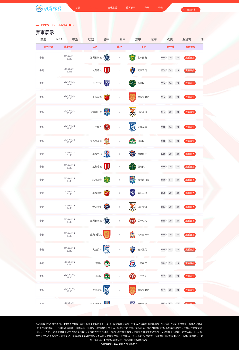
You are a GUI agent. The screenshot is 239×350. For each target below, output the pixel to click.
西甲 (122, 39)
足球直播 (94, 7)
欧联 (170, 39)
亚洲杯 (186, 39)
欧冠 (91, 39)
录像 (160, 7)
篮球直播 (112, 7)
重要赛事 (130, 7)
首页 (78, 7)
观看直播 (190, 57)
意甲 (154, 39)
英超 (43, 39)
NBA (59, 39)
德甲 (107, 39)
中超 (75, 39)
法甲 (138, 39)
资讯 (146, 7)
